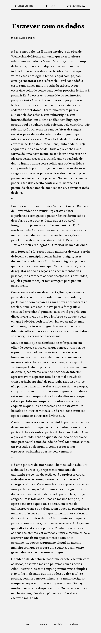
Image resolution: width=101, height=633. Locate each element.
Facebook (73, 624)
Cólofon (43, 624)
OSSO (50, 6)
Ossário (58, 624)
